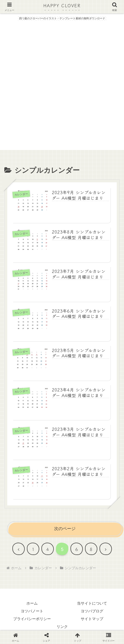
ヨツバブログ (92, 611)
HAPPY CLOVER (61, 5)
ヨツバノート (32, 611)
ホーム (32, 603)
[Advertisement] (62, 88)
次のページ (65, 528)
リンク (62, 626)
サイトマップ (92, 619)
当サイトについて (92, 603)
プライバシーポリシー (32, 619)
